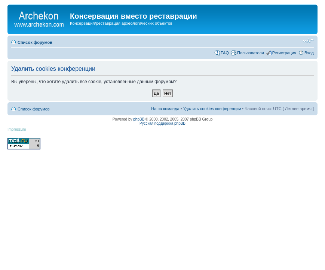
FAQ (225, 53)
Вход (309, 53)
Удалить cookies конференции (212, 108)
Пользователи (250, 53)
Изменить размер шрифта (308, 40)
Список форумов (35, 42)
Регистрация (284, 53)
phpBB (138, 119)
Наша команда (165, 108)
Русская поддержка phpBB (162, 123)
